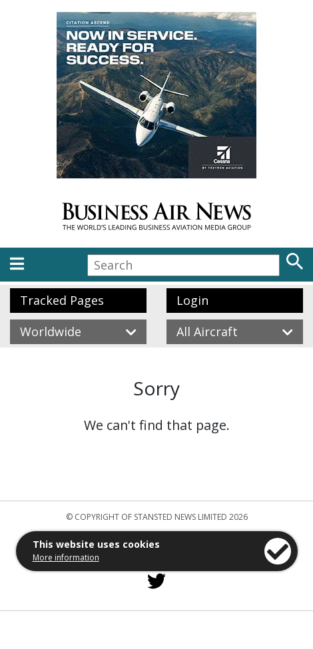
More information (66, 557)
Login (192, 300)
